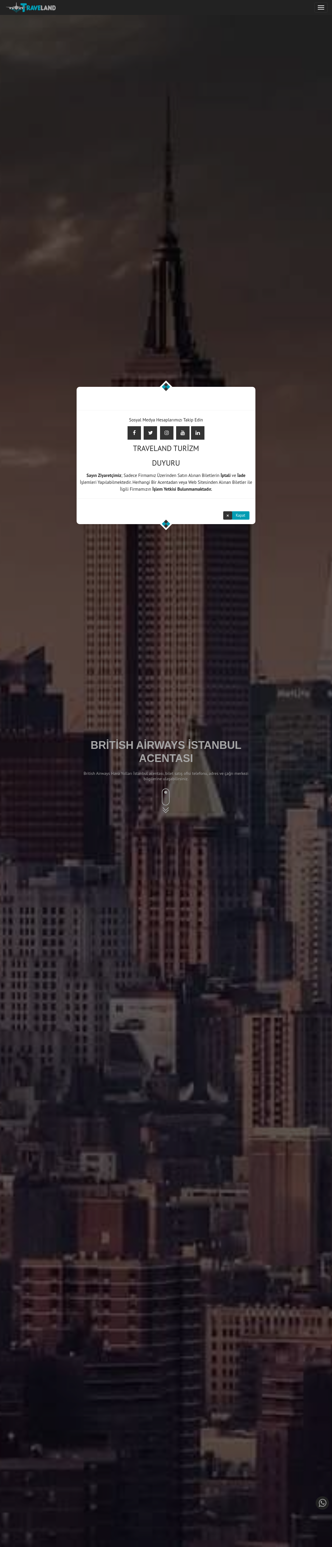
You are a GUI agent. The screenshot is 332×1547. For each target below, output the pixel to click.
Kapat (240, 515)
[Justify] (321, 7)
